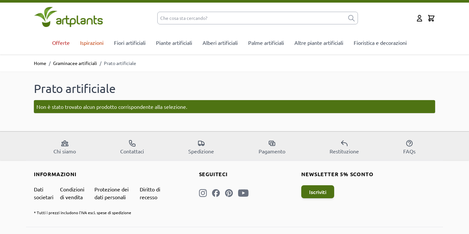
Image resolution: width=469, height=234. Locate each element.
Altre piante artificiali (318, 42)
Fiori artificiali (130, 42)
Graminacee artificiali (75, 63)
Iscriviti (317, 191)
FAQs (409, 146)
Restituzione (344, 146)
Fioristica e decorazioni (380, 42)
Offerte (61, 42)
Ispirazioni (92, 42)
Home (40, 63)
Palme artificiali (266, 42)
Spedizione (201, 146)
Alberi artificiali (220, 42)
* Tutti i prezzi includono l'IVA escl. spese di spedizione (82, 212)
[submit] (351, 18)
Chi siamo (64, 146)
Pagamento (272, 146)
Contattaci (132, 146)
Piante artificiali (174, 42)
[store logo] (68, 16)
